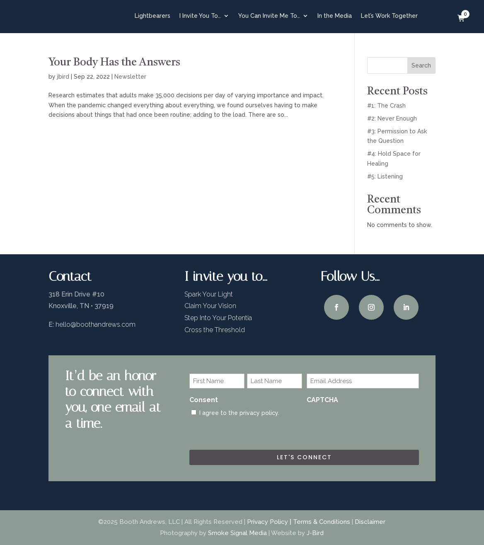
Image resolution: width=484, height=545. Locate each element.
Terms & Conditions (321, 522)
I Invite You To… (200, 15)
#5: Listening (385, 176)
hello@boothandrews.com (96, 324)
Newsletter (130, 76)
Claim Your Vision (210, 306)
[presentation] (370, 424)
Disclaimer (370, 522)
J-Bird (315, 533)
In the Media (334, 15)
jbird (63, 76)
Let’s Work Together (389, 15)
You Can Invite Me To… (269, 15)
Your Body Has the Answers (114, 62)
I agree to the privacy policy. (239, 413)
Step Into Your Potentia (218, 318)
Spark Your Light (208, 294)
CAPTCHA (322, 400)
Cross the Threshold (214, 330)
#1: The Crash (386, 105)
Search (421, 65)
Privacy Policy (267, 522)
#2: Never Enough (392, 118)
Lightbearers (152, 15)
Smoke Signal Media (237, 533)
